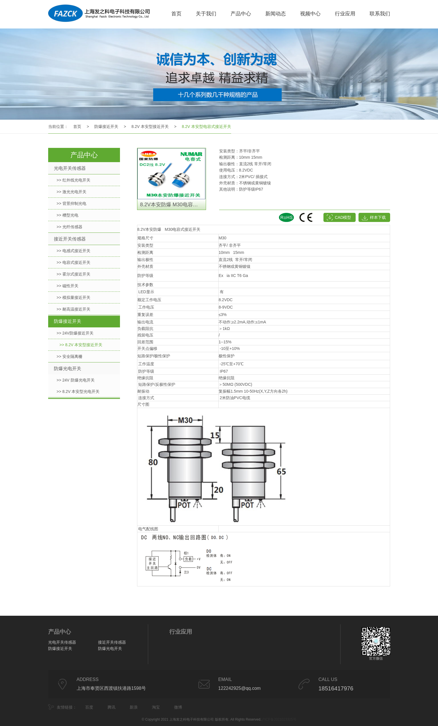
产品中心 (241, 14)
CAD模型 (343, 217)
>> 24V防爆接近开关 (75, 333)
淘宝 (156, 707)
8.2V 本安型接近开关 (150, 126)
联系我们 (380, 14)
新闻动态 (275, 14)
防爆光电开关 (67, 368)
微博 (178, 707)
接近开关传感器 (70, 238)
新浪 (134, 707)
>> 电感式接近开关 (73, 250)
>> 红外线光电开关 (73, 180)
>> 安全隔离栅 (69, 356)
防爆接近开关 (106, 126)
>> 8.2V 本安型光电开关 (78, 391)
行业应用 (345, 14)
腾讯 (111, 707)
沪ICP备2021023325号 (278, 719)
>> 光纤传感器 (69, 227)
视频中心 (310, 14)
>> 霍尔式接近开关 (73, 274)
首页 (176, 14)
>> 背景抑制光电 (71, 203)
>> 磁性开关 (67, 286)
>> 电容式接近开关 (73, 262)
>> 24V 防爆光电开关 (76, 380)
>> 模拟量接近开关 (73, 297)
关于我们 (206, 14)
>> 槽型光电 (67, 215)
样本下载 (378, 217)
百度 (89, 707)
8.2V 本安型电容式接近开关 (206, 126)
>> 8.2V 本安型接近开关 (81, 344)
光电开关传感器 (70, 168)
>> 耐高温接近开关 (73, 309)
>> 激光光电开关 (71, 191)
